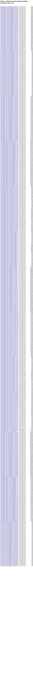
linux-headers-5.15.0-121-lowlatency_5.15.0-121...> (9, 124)
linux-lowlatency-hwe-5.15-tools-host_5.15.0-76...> (9, 500)
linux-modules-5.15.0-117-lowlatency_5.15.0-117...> (9, 525)
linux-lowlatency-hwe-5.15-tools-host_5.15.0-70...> (9, 495)
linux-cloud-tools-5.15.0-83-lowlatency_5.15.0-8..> (9, 105)
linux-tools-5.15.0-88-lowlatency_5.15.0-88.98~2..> (9, 673)
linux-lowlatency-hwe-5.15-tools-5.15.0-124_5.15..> (9, 385)
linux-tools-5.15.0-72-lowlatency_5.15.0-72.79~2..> (9, 662)
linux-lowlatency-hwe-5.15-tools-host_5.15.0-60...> (9, 493)
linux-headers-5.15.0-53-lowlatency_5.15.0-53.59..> (9, 145)
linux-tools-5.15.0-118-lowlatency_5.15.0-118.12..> (9, 633)
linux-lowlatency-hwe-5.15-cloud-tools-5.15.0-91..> (9, 273)
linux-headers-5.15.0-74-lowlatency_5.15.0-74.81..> (9, 154)
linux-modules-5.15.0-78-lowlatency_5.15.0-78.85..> (9, 559)
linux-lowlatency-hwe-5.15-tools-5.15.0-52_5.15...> (9, 403)
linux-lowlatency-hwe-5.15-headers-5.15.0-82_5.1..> (9, 363)
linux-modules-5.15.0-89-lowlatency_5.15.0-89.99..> (9, 567)
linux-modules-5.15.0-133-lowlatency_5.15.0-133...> (9, 536)
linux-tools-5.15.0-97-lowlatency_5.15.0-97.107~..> (9, 677)
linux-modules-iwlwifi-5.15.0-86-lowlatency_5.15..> (9, 617)
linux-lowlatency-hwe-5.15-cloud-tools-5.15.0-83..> (9, 267)
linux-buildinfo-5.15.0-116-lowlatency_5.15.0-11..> (9, 13)
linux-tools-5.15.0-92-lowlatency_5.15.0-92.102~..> (9, 676)
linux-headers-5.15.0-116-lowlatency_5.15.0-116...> (9, 121)
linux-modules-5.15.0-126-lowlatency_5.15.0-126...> (9, 531)
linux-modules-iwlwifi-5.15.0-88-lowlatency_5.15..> (9, 619)
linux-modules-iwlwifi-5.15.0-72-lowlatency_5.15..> (9, 608)
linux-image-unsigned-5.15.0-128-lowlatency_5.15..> (9, 183)
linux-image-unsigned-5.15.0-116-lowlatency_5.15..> (9, 175)
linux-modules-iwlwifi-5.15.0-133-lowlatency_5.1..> (9, 590)
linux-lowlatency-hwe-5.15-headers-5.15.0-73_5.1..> (9, 358)
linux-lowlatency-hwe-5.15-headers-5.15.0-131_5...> (9, 336)
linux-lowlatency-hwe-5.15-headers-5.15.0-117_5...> (9, 327)
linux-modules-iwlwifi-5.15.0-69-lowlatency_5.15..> (9, 606)
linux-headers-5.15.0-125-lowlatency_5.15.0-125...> (9, 127)
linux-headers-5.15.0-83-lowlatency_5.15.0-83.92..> (9, 159)
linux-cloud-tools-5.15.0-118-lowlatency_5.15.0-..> (9, 69)
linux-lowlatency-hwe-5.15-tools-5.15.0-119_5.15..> (9, 382)
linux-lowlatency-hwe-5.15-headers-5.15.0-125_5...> (9, 332)
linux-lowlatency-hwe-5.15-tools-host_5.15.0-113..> (9, 476)
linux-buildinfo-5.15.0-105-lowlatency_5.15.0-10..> (9, 9)
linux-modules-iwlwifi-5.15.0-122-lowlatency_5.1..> (9, 582)
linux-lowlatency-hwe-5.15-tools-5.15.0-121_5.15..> (9, 383)
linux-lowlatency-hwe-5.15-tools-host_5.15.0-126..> (9, 483)
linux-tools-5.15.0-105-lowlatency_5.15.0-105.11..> (9, 627)
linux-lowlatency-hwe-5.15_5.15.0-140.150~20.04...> (9, 513)
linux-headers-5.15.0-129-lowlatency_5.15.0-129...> (9, 130)
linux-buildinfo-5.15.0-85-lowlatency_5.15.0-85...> (9, 53)
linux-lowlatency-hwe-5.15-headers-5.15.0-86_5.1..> (9, 366)
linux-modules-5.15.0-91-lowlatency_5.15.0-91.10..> (9, 568)
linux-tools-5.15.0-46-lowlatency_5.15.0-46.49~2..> (9, 652)
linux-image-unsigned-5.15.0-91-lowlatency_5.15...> (9, 219)
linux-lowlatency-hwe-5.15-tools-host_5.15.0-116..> (9, 477)
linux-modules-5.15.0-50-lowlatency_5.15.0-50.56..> (9, 547)
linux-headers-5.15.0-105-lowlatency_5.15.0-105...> (9, 117)
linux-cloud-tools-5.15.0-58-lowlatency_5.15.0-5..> (9, 93)
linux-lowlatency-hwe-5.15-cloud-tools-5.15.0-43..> (9, 249)
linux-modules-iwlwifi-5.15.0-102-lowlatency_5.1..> (9, 573)
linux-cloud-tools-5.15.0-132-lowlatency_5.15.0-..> (9, 78)
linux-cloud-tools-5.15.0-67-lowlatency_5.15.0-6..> (9, 95)
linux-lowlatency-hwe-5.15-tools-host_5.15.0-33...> (9, 484)
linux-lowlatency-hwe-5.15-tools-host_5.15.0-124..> (9, 482)
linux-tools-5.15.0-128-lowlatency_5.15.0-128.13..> (9, 639)
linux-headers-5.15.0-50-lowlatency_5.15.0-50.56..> (9, 144)
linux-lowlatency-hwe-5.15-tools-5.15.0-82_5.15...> (9, 417)
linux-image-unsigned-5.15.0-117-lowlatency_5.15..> (9, 176)
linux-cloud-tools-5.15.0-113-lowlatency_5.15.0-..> (9, 66)
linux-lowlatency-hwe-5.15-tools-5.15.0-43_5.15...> (9, 400)
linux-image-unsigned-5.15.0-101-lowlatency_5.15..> (9, 169)
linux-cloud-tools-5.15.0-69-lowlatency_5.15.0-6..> (9, 96)
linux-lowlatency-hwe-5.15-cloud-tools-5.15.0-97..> (9, 275)
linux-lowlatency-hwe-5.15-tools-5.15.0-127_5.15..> (9, 387)
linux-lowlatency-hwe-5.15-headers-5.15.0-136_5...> (9, 340)
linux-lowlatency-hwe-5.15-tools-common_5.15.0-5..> (9, 446)
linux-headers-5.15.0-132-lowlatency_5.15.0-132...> (9, 132)
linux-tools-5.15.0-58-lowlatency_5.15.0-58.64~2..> (9, 657)
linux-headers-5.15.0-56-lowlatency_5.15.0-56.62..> (9, 146)
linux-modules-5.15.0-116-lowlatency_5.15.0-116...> (9, 524)
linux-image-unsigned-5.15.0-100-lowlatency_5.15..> (9, 168)
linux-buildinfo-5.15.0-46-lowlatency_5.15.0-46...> (9, 34)
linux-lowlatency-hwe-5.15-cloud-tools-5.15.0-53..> (9, 253)
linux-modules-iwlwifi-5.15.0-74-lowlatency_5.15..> (9, 610)
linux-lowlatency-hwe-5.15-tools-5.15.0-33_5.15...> (9, 398)
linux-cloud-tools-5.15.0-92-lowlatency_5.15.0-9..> (9, 112)
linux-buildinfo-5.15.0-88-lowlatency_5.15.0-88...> (9, 55)
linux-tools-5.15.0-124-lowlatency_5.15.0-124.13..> (9, 636)
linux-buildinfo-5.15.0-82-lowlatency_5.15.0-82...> (9, 50)
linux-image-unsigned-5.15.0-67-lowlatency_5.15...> (9, 203)
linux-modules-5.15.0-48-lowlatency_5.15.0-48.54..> (9, 546)
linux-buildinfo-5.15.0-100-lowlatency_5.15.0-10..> (9, 6)
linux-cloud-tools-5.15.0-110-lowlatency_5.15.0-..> (9, 65)
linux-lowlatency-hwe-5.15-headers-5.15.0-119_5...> (9, 328)
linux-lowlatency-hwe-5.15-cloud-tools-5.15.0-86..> (9, 269)
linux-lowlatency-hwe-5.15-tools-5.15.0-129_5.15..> (9, 389)
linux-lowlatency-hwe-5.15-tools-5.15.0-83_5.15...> (9, 418)
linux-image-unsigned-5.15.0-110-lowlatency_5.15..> (9, 173)
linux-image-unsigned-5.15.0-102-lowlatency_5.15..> (9, 170)
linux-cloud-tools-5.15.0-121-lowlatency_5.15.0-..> (9, 70)
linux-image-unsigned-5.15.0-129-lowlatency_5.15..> (9, 184)
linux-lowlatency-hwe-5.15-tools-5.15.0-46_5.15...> (9, 401)
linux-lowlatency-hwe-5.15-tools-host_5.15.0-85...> (9, 505)
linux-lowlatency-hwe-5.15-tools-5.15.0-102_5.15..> (9, 375)
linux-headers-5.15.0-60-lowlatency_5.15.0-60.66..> (9, 148)
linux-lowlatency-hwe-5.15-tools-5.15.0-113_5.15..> (9, 379)
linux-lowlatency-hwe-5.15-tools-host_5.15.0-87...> (9, 507)
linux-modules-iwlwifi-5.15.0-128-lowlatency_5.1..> (9, 586)
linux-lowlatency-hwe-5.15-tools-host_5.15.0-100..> (9, 470)
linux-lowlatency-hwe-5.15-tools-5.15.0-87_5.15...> (9, 421)
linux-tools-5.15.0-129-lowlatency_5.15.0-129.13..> (9, 640)
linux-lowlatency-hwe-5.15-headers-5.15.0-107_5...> (9, 323)
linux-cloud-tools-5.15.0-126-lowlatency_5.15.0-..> (9, 74)
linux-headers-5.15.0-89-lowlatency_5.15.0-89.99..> (9, 164)
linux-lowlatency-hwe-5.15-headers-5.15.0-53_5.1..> (9, 350)
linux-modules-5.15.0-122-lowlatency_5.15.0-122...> (9, 528)
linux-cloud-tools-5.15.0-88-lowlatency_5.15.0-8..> (9, 109)
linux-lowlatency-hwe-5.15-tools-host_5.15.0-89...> (9, 509)
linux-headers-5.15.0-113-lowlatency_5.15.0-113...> (9, 120)
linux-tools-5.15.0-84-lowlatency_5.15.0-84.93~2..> (9, 670)
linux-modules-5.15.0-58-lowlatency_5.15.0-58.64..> (9, 550)
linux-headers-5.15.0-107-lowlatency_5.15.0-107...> (9, 118)
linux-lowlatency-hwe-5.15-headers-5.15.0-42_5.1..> (9, 345)
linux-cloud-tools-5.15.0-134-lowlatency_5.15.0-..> (9, 80)
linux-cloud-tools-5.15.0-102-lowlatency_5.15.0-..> (9, 62)
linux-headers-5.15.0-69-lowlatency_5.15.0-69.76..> (9, 150)
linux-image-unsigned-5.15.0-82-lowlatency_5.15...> (9, 212)
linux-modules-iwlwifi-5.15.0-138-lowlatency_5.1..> (9, 593)
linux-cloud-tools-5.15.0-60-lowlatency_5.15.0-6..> (9, 94)
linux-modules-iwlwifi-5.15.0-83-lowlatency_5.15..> (9, 615)
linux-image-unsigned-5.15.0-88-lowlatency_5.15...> (9, 217)
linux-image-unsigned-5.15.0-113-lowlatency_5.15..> (9, 174)
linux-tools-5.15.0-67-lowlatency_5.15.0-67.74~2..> (9, 659)
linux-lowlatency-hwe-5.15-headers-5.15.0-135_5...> (9, 339)
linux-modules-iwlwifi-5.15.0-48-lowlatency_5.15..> (9, 599)
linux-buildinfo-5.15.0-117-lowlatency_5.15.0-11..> (9, 14)
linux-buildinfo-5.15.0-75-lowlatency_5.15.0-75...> (9, 47)
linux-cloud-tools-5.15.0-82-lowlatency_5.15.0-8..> (9, 104)
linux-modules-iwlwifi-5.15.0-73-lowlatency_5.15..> (9, 609)
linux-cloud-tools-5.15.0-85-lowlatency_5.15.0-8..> (9, 107)
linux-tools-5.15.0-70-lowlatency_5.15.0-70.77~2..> (9, 660)
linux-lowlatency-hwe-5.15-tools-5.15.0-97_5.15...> (9, 426)
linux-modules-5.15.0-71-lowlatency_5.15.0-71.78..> (9, 554)
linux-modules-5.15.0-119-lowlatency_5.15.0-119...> (9, 526)
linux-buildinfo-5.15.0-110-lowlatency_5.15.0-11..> (9, 11)
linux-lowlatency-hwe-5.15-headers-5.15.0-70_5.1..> (9, 355)
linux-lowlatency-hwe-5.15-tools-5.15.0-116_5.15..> (9, 380)
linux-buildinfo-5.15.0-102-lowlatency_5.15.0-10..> (9, 8)
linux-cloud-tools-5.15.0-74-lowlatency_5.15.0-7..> (9, 100)
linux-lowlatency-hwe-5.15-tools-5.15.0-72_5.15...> (9, 411)
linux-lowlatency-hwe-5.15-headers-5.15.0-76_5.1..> (9, 360)
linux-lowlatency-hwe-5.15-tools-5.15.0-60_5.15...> (9, 407)
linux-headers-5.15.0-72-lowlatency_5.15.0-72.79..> (9, 152)
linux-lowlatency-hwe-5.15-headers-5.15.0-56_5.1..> (9, 351)
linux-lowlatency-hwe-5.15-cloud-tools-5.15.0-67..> (9, 257)
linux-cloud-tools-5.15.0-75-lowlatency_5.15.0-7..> (9, 101)
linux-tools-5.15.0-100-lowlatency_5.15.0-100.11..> (9, 624)
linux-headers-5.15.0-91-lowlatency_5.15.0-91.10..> (9, 165)
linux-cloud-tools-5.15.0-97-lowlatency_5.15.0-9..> (9, 113)
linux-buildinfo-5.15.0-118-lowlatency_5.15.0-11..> (9, 15)
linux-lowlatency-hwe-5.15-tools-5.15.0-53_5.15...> (9, 404)
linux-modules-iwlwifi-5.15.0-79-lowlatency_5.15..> (9, 613)
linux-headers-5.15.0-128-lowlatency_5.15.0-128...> (9, 129)
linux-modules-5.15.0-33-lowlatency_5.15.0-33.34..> (9, 542)
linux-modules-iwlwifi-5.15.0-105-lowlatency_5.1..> (9, 574)
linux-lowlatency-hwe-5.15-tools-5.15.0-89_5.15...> (9, 423)
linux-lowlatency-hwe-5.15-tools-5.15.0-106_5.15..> (9, 376)
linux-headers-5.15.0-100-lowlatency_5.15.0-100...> (9, 114)
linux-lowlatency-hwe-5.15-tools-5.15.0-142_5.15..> (9, 397)
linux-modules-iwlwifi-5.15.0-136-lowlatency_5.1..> (9, 592)
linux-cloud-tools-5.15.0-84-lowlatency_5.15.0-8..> (9, 106)
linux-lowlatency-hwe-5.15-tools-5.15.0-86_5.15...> (9, 420)
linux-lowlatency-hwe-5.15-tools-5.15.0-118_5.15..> (9, 381)
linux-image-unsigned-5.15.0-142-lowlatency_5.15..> (9, 193)
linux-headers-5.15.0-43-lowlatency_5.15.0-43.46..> (9, 141)
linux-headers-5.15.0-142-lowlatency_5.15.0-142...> (9, 139)
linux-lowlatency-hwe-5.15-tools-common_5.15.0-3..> (9, 441)
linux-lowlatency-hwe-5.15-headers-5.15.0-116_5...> (9, 326)
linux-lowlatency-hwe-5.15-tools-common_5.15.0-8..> (9, 460)
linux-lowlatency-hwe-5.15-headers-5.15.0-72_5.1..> (9, 357)
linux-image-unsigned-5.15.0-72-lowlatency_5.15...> (9, 206)
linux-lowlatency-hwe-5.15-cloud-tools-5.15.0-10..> (9, 222)
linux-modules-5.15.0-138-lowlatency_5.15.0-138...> (9, 539)
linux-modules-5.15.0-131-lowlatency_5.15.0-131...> (9, 534)
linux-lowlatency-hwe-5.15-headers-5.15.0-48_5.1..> (9, 348)
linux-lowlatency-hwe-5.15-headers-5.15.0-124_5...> (9, 331)
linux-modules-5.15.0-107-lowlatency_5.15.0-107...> (9, 521)
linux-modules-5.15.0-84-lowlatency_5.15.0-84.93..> (9, 563)
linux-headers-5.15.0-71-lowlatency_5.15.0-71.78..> (9, 151)
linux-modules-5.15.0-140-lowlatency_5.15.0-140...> (9, 541)
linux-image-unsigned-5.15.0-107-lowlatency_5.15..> (9, 172)
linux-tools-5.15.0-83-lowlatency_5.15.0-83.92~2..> (9, 669)
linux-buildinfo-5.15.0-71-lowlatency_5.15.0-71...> (9, 43)
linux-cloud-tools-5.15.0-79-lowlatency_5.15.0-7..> (9, 103)
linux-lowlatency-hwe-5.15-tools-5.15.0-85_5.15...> (9, 419)
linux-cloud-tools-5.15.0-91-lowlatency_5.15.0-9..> (9, 111)
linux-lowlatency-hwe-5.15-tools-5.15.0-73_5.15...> (9, 412)
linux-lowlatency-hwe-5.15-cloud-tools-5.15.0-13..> (9, 239)
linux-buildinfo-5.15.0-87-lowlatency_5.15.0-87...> (9, 54)
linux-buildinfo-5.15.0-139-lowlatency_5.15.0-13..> (9, 29)
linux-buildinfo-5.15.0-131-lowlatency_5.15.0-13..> (9, 23)
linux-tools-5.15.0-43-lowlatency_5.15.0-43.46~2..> (9, 651)
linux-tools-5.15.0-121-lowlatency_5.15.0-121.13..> (9, 634)
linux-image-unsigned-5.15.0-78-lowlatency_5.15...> (9, 210)
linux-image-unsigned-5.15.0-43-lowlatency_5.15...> (9, 195)
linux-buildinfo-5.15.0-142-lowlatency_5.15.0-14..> (9, 31)
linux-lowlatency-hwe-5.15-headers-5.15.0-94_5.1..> (9, 371)
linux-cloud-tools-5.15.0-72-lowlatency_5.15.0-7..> (9, 98)
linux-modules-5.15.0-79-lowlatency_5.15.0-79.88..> (9, 560)
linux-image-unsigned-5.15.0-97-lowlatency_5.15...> (9, 221)
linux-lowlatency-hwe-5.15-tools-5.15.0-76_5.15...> (9, 414)
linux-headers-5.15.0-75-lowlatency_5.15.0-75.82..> (9, 155)
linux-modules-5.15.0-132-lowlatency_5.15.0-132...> (9, 535)
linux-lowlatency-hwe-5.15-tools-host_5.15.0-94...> (9, 511)
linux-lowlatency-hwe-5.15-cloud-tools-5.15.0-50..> (9, 252)
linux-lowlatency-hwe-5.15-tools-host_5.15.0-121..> (9, 480)
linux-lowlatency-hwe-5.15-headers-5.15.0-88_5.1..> (9, 368)
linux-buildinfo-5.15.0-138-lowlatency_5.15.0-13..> (9, 28)
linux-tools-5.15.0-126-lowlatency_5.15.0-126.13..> (9, 638)
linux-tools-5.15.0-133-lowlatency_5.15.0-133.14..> (9, 643)
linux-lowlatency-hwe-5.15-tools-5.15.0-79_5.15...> (9, 416)
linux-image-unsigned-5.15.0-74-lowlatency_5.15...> (9, 208)
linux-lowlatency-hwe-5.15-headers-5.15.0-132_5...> (9, 337)
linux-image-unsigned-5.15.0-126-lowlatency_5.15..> (9, 182)
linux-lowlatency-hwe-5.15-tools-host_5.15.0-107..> (9, 474)
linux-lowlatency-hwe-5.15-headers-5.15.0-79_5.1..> (9, 362)
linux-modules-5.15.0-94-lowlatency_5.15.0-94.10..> (9, 569)
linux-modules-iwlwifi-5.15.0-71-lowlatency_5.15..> (9, 607)
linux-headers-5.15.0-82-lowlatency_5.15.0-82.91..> (9, 158)
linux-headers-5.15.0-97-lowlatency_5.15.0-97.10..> (9, 167)
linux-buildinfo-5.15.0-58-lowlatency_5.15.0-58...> (9, 39)
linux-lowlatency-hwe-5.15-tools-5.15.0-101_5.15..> (9, 374)
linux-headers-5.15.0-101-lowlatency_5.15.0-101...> (9, 115)
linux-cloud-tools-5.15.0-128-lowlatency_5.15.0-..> (9, 75)
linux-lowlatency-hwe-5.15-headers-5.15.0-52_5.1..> (9, 349)
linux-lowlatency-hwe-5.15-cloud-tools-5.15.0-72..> (9, 260)
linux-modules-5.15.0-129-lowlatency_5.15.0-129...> (9, 533)
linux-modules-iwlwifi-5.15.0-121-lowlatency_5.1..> (9, 581)
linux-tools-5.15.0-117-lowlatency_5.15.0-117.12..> (9, 632)
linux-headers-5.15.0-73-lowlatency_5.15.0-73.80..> (9, 153)
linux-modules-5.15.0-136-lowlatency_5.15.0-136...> (9, 538)
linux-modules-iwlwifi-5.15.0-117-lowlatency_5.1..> (9, 579)
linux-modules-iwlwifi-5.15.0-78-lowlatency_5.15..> (9, 612)
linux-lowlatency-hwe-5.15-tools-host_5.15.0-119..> (9, 479)
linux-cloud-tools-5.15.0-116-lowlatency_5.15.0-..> (9, 67)
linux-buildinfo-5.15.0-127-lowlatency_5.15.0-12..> (9, 21)
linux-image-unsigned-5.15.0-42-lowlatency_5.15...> (9, 194)
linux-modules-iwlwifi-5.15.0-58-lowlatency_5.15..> (9, 603)
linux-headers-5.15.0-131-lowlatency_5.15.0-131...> (9, 131)
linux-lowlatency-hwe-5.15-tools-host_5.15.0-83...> (9, 504)
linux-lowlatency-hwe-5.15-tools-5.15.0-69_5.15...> (9, 408)
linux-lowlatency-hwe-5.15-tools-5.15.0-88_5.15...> (9, 422)
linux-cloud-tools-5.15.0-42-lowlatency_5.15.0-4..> (9, 86)
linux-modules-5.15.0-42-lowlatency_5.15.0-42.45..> (9, 543)
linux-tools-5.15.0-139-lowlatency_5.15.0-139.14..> (9, 647)
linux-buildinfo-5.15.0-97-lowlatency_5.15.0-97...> (9, 59)
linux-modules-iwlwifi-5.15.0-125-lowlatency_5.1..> (9, 584)
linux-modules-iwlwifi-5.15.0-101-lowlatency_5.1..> (9, 572)
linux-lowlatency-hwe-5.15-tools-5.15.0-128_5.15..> (9, 388)
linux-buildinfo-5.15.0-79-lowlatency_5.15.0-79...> (9, 49)
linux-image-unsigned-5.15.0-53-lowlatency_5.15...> (9, 199)
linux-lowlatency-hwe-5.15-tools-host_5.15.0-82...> (9, 503)
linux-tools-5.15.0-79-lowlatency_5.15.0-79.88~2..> (9, 667)
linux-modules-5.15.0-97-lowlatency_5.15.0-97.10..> (9, 570)
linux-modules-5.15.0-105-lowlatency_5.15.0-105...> (9, 520)
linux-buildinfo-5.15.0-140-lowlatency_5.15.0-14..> (9, 30)
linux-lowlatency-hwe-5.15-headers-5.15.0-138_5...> (9, 341)
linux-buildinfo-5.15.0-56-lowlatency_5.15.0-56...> (9, 38)
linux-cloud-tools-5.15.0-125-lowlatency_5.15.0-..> (9, 73)
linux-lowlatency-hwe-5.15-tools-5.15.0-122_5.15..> (9, 384)
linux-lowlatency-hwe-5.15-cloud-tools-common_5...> (9, 276)
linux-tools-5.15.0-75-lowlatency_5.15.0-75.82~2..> (9, 665)
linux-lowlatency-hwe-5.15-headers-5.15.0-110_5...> (9, 324)
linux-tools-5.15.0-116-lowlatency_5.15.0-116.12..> (9, 631)
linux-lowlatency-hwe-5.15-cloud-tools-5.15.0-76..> (9, 263)
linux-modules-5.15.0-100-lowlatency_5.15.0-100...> (9, 517)
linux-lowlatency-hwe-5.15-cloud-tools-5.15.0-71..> (9, 259)
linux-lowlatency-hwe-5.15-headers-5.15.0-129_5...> (9, 335)
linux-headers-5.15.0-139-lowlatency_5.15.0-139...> (9, 137)
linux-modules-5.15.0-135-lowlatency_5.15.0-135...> (9, 537)
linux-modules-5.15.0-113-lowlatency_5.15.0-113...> (9, 523)
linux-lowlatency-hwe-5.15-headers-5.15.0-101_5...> (9, 320)
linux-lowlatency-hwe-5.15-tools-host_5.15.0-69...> (9, 494)
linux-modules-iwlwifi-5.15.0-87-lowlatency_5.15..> (9, 618)
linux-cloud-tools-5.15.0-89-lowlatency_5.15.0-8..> (9, 110)
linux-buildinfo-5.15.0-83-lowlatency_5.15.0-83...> (9, 51)
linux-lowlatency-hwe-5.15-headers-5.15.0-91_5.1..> (9, 370)
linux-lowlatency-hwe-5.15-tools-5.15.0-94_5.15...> (9, 425)
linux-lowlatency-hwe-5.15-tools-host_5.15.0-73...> (9, 498)
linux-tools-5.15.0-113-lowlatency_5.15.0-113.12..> (9, 630)
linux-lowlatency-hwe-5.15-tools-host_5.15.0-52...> (9, 489)
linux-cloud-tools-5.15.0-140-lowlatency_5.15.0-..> (9, 84)
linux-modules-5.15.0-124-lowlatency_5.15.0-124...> (9, 529)
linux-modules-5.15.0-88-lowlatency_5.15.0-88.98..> (9, 566)
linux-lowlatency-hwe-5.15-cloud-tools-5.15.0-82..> (9, 266)
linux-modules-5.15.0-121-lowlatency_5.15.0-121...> (9, 527)
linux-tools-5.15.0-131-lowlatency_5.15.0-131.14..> (9, 641)
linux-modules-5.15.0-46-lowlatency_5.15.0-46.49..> (9, 545)
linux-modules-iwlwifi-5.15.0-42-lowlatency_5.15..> (9, 596)
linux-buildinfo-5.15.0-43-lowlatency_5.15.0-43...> (9, 33)
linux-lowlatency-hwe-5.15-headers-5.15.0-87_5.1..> (9, 367)
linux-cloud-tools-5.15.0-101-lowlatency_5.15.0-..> (9, 61)
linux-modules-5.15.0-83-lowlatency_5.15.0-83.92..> (9, 562)
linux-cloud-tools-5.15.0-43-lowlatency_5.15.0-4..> (9, 87)
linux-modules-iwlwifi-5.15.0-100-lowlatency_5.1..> (9, 571)
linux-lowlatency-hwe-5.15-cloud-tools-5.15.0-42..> (9, 248)
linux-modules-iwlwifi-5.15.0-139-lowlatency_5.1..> (9, 594)
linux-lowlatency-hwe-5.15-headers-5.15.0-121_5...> (9, 329)
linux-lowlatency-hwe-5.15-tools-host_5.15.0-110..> (9, 475)
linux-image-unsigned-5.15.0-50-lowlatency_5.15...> (9, 198)
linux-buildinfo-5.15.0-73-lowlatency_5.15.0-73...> (9, 45)
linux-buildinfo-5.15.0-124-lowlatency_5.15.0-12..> (9, 18)
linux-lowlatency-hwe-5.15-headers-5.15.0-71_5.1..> (9, 356)
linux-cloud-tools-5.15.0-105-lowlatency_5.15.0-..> (9, 63)
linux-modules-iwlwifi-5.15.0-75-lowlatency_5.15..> (9, 611)
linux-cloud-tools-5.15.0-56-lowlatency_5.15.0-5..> (9, 92)
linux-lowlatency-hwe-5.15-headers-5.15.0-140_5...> (9, 343)
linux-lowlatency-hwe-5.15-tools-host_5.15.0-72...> (9, 497)
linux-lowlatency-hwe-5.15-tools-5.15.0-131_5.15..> (9, 390)
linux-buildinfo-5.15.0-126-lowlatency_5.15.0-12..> (9, 20)
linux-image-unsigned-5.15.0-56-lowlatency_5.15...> (9, 200)
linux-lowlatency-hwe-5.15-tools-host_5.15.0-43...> (9, 486)
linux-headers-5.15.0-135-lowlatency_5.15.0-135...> (9, 134)
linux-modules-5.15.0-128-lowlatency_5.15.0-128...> (9, 532)
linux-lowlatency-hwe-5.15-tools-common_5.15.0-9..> (9, 467)
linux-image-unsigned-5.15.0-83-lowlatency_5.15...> (9, 213)
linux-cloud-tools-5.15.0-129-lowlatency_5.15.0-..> (9, 76)
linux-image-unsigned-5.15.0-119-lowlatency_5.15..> (9, 177)
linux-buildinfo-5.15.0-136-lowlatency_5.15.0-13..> (9, 27)
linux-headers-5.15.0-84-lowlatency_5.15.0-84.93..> (9, 160)
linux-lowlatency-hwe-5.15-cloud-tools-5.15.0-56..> (9, 254)
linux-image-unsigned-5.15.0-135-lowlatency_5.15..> (9, 188)
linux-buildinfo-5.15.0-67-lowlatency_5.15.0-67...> (9, 41)
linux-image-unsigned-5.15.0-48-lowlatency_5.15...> (9, 197)
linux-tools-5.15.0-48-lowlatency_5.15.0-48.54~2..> (9, 653)
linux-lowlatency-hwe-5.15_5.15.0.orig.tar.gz (8, 516)
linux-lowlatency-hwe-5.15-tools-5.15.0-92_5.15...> (9, 424)
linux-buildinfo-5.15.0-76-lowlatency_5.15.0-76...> (9, 48)
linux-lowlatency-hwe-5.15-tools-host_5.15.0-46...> (9, 487)
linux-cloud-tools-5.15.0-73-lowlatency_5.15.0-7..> (9, 99)
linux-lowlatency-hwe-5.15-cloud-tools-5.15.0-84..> (9, 268)
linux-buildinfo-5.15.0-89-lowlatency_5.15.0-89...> (9, 56)
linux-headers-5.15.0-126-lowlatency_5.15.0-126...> (9, 128)
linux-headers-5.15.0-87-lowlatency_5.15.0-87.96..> (9, 162)
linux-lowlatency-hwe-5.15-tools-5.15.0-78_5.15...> (9, 415)
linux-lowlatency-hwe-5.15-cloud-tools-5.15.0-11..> (9, 227)
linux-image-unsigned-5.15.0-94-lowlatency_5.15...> (9, 220)
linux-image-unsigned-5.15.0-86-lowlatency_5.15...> (9, 215)
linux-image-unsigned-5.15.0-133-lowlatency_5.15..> (9, 187)
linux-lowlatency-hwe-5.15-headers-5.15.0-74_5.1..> (9, 359)
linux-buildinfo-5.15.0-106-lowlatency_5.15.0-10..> (9, 10)
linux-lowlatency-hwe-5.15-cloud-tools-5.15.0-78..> (9, 264)
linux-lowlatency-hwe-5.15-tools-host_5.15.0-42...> (9, 485)
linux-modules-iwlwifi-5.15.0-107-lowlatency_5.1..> (9, 575)
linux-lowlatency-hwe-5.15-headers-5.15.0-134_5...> (9, 338)
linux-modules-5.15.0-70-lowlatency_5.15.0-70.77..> (9, 553)
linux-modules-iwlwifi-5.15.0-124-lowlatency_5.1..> (9, 583)
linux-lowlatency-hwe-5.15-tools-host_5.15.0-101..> (9, 471)
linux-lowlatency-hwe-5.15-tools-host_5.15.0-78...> (9, 501)
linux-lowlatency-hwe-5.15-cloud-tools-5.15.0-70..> (9, 258)
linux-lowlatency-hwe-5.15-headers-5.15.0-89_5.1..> (9, 369)
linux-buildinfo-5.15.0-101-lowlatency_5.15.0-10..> (9, 7)
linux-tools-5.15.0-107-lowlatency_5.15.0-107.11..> (9, 628)
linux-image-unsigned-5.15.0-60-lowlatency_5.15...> (9, 202)
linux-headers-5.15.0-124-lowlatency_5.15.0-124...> (9, 126)
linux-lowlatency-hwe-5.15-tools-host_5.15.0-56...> (9, 491)
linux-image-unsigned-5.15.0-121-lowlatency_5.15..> (9, 178)
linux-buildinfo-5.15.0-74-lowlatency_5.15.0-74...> (9, 46)
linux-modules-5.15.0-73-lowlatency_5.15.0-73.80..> (9, 556)
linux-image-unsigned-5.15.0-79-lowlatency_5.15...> (9, 211)
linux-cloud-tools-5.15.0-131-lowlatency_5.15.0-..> (9, 77)
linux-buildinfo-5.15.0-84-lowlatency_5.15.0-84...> (9, 52)
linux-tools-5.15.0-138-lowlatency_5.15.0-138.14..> (9, 646)
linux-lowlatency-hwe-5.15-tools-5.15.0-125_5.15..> (9, 386)
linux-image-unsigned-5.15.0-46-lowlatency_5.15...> (9, 196)
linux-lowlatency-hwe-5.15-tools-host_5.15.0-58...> (9, 492)
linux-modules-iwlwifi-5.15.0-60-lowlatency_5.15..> (9, 604)
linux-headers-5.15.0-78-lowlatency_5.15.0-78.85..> (9, 156)
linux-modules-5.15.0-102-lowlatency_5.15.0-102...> (9, 519)
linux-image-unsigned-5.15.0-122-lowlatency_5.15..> (9, 179)
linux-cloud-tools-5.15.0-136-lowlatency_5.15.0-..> (9, 81)
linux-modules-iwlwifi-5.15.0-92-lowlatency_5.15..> (9, 622)
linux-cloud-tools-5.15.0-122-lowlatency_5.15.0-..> (9, 71)
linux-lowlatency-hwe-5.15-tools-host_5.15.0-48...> (9, 488)
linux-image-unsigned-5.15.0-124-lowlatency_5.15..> (9, 180)
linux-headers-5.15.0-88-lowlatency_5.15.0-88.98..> (9, 163)
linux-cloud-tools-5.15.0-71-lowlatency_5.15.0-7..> (9, 97)
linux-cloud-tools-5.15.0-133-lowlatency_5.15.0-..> (9, 79)
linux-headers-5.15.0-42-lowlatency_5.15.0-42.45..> (9, 140)
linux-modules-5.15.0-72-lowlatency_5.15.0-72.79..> (9, 555)
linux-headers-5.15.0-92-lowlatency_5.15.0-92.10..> (9, 166)
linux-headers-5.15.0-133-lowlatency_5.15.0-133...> (9, 133)
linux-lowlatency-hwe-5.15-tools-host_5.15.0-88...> (9, 508)
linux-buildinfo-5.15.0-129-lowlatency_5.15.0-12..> (9, 22)
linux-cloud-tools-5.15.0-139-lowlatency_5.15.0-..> (9, 83)
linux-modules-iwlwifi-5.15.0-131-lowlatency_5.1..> (9, 588)
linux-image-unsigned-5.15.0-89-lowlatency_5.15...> (9, 218)
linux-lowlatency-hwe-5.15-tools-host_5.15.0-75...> (9, 499)
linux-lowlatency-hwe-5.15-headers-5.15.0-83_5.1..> (9, 364)
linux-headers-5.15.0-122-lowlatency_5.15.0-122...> (9, 125)
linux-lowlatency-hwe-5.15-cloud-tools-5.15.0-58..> (9, 255)
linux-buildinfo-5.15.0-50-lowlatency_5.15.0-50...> (9, 36)
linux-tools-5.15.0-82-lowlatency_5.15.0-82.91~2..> (9, 668)
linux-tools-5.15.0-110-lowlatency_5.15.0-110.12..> (9, 629)
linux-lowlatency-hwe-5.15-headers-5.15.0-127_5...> (9, 333)
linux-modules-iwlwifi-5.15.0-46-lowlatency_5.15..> (9, 598)
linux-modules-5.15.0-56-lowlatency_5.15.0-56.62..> (9, 549)
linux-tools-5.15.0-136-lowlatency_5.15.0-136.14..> (9, 645)
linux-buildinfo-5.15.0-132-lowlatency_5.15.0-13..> (9, 24)
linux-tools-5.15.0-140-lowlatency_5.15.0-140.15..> (9, 648)
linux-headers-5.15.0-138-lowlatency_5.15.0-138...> (9, 136)
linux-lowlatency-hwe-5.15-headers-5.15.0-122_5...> (9, 330)
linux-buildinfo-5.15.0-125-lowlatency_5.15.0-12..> (9, 19)
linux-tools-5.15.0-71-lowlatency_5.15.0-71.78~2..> (9, 661)
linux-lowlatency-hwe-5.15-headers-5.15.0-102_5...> (9, 321)
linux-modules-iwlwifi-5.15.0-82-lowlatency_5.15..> (9, 614)
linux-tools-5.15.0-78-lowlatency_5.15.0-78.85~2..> (9, 666)
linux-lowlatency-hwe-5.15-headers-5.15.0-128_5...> (9, 334)
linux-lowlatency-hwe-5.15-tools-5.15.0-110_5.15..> (9, 378)
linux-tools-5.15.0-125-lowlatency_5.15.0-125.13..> (9, 637)
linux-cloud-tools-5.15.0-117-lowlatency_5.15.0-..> (9, 68)
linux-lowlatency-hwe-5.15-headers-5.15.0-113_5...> (9, 325)
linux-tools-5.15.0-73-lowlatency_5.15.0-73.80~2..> (9, 663)
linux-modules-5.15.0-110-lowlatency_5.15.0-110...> (9, 522)
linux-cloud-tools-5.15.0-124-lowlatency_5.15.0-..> (9, 72)
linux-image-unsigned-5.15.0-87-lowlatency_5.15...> (9, 216)
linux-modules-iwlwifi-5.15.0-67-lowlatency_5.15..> (9, 605)
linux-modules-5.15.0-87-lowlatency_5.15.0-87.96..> (9, 565)
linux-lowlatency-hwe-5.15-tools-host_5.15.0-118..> (9, 478)
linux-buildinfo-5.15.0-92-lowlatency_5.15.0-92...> (9, 58)
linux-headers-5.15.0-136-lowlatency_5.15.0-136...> (9, 135)
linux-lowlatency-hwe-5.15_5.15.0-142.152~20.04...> (9, 515)
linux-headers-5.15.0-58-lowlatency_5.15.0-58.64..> (9, 147)
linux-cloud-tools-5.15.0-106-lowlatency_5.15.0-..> (9, 64)
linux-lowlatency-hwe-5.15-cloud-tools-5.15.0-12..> (9, 232)
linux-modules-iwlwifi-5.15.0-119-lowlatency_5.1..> (9, 580)
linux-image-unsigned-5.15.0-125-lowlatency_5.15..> (9, 181)
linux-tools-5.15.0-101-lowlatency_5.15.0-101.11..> (9, 625)
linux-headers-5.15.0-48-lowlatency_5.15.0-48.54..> (9, 143)
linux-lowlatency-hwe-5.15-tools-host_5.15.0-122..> (9, 481)
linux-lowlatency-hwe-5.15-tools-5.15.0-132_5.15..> (9, 391)
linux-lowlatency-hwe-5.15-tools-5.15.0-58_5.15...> (9, 406)
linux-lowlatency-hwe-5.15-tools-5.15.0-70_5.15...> (9, 409)
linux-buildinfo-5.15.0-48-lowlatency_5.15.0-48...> (9, 35)
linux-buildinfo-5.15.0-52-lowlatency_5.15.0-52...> (9, 37)
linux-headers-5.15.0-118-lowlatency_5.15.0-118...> (9, 123)
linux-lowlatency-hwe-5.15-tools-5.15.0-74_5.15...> (9, 413)
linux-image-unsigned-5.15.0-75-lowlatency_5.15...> (9, 209)
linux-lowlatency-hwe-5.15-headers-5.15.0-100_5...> (9, 319)
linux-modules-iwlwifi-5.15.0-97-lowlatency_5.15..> (9, 623)
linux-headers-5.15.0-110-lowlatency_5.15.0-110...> (9, 119)
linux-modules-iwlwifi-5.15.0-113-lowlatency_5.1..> (9, 577)
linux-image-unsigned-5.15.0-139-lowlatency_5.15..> (9, 191)
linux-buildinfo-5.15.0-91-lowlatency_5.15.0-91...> (9, 57)
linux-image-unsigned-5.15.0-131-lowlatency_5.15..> (9, 185)
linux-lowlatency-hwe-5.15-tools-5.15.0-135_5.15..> (9, 393)
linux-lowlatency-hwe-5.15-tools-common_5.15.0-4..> (9, 442)
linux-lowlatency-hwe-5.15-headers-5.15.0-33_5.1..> (9, 344)
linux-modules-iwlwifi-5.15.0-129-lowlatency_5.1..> (9, 587)
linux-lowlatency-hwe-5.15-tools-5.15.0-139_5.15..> (9, 396)
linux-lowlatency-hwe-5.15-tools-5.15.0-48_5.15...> (9, 402)
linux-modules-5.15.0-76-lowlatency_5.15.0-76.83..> (9, 558)
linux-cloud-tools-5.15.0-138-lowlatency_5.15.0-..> (9, 82)
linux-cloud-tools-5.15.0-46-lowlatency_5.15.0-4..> (9, 88)
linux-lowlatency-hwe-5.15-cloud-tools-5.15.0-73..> (9, 261)
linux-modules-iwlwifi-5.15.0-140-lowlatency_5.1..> (9, 595)
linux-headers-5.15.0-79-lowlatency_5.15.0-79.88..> (9, 157)
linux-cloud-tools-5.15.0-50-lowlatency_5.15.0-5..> (9, 90)
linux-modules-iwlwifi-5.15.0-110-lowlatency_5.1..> (9, 576)
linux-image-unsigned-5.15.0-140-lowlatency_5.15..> (9, 192)
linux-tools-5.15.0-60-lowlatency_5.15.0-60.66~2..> (9, 658)
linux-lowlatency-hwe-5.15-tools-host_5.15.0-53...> (9, 490)
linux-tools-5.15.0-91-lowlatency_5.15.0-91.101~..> (9, 675)
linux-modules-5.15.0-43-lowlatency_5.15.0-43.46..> (9, 544)
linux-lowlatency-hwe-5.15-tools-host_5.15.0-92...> (9, 510)
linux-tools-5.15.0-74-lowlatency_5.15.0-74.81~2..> (9, 664)
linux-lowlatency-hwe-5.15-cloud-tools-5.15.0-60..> (9, 256)
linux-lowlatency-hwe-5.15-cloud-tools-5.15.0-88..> (9, 271)
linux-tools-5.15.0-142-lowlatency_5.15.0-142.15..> (9, 649)
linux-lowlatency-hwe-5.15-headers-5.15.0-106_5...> (9, 322)
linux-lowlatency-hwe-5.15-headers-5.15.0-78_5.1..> (9, 361)
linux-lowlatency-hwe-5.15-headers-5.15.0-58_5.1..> (9, 352)
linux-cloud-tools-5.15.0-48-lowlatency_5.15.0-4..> (9, 89)
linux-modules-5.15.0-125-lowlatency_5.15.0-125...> (9, 530)
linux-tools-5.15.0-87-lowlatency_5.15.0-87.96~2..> (9, 672)
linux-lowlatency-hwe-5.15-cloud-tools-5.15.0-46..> (9, 250)
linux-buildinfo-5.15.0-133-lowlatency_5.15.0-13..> (9, 25)
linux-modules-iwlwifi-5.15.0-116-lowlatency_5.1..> (9, 578)
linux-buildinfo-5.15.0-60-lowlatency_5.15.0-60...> (9, 40)
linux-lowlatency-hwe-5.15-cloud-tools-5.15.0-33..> (9, 247)
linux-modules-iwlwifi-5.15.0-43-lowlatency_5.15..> (9, 597)
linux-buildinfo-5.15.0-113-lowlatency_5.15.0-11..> (9, 12)
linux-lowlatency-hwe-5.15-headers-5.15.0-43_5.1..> (9, 346)
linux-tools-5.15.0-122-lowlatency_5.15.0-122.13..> (9, 635)
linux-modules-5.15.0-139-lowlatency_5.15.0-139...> (9, 540)
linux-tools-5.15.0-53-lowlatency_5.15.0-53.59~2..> (9, 655)
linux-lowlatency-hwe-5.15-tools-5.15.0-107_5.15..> (9, 377)
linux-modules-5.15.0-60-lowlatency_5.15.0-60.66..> (9, 551)
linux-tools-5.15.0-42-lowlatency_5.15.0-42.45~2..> (9, 650)
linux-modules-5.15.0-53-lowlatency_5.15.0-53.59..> (9, 548)
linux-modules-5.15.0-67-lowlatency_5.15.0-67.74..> (9, 552)
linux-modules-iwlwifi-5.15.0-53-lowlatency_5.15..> (9, 601)
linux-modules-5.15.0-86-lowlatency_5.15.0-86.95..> (9, 564)
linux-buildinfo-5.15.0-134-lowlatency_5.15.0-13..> (9, 26)
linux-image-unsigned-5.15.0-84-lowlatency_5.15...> (9, 214)
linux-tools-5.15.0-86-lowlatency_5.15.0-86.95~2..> (9, 671)
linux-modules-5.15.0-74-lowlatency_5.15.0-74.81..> (9, 557)
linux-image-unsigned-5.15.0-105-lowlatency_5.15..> (9, 171)
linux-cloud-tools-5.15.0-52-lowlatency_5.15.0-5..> (9, 91)
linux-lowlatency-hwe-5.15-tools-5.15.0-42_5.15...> (9, 399)
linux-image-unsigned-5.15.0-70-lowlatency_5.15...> (9, 204)
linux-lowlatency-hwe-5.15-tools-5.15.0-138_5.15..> (9, 395)
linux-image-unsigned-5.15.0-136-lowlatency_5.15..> (9, 189)
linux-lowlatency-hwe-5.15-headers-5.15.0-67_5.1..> (9, 354)
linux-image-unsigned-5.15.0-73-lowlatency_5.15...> (9, 207)
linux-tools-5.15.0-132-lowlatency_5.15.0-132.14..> (9, 642)
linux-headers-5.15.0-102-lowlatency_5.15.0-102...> (9, 116)
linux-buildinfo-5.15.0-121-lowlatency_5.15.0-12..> (9, 16)
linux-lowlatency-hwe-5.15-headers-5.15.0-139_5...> (9, 342)
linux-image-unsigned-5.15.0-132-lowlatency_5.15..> (9, 186)
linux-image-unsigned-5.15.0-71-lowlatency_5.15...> (9, 205)
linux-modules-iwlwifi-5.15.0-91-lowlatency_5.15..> (9, 621)
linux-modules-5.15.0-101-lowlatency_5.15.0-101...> (9, 518)
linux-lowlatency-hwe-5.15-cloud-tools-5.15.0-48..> (9, 251)
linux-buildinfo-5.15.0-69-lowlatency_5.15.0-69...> (9, 42)
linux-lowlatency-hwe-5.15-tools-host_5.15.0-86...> (9, 506)
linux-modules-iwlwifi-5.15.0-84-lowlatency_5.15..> (9, 616)
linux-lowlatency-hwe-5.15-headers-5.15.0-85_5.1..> (9, 365)
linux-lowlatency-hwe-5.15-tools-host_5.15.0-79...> (9, 502)
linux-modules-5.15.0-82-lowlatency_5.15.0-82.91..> (9, 561)
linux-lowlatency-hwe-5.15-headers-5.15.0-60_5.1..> (9, 353)
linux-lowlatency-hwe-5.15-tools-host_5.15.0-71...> (9, 496)
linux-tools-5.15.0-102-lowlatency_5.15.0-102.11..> (9, 626)
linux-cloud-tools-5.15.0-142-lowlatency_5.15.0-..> (9, 85)
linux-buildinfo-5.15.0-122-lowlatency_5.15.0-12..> (9, 17)
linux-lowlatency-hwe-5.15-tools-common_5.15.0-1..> (9, 427)
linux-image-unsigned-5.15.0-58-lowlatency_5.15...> (9, 201)
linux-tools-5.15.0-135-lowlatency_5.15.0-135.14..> (9, 644)
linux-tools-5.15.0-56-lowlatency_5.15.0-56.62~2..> (9, 656)
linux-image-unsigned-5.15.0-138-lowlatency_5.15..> (9, 190)
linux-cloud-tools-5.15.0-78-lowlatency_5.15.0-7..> (9, 102)
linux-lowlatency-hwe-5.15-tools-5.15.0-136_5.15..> (9, 394)
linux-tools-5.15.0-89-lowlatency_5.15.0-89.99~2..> (9, 674)
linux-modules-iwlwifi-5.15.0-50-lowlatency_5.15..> (9, 600)
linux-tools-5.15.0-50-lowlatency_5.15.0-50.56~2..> (9, 654)
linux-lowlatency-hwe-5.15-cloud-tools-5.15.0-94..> (9, 274)
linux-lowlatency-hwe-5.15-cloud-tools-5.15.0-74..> (9, 262)
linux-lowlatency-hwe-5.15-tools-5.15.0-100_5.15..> (9, 373)
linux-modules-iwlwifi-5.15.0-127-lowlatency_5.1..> (9, 585)
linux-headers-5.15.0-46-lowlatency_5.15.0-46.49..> (9, 142)
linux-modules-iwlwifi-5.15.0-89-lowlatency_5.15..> (9, 620)
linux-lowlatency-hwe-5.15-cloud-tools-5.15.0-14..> (9, 246)
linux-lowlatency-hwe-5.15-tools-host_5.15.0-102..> (9, 472)
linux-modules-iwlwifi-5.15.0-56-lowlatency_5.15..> (9, 602)
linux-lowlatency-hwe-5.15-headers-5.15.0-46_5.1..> (9, 347)
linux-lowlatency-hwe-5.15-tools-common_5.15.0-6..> (9, 450)
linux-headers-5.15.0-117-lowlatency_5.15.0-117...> (9, 122)
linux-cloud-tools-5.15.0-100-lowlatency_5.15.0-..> (9, 60)
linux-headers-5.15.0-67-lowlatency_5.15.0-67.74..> (9, 149)
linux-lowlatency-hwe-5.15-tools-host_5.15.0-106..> (9, 473)
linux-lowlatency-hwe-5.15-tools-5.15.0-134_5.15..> (9, 392)
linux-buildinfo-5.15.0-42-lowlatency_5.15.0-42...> (9, 32)
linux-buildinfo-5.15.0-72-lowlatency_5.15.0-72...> (9, 44)
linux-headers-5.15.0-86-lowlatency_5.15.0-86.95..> (9, 161)
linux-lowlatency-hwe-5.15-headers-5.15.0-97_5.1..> (9, 372)
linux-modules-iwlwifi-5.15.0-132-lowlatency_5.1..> (9, 589)
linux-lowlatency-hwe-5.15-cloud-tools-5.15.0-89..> (9, 272)
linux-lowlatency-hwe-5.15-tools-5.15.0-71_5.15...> (9, 410)
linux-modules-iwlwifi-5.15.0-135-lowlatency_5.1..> (9, 591)
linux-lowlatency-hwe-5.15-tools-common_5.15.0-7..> (9, 452)
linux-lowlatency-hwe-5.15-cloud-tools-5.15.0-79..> (9, 265)
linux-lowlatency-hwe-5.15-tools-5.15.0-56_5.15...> (9, 405)
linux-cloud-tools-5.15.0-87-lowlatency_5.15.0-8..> (9, 108)
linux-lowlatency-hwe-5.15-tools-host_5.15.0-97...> (9, 512)
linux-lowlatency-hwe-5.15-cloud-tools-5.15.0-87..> (9, 270)
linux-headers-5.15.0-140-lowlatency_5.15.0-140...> (9, 138)
